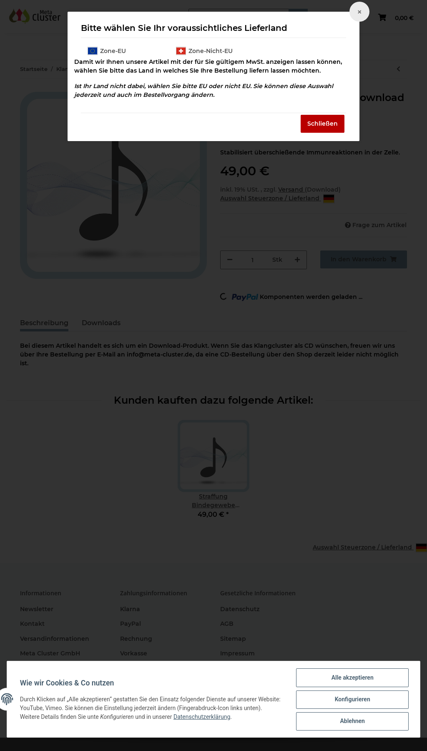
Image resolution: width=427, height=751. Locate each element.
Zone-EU (107, 51)
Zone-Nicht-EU (204, 51)
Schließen (322, 123)
